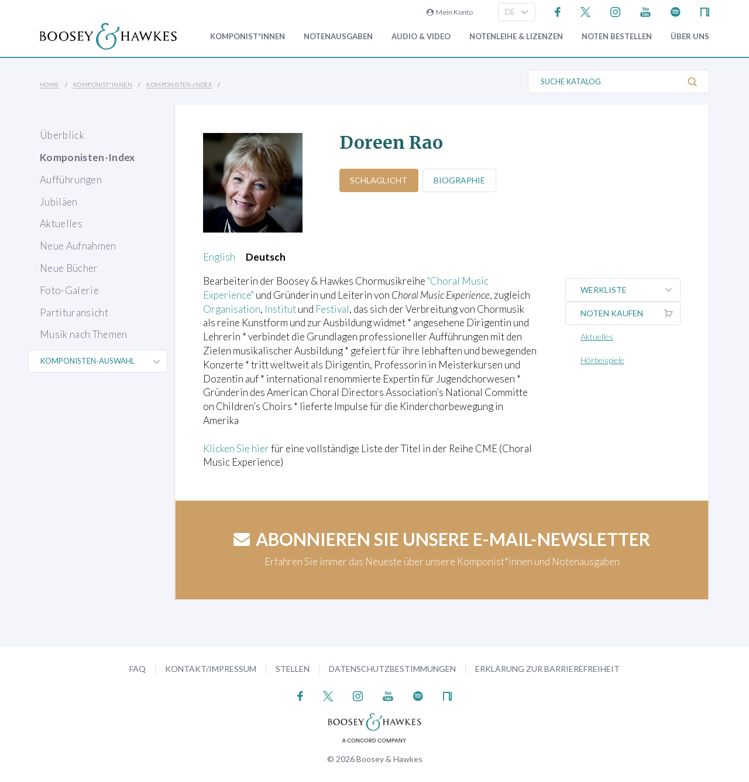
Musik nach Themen (84, 334)
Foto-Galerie (69, 290)
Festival (332, 309)
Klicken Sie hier (236, 448)
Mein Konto (450, 12)
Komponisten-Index (179, 84)
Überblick (62, 135)
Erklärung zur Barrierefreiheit (547, 669)
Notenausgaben (338, 36)
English (219, 257)
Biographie (460, 180)
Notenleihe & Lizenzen (516, 36)
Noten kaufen (630, 313)
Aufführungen (71, 179)
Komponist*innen (247, 36)
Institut (280, 309)
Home (49, 84)
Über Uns (690, 36)
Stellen (293, 669)
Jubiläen (59, 202)
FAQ (137, 669)
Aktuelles (61, 223)
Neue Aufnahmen (78, 246)
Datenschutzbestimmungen (392, 669)
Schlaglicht (379, 180)
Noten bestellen (617, 36)
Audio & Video (421, 36)
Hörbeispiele (602, 360)
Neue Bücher (69, 268)
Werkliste (630, 290)
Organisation (231, 309)
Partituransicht (74, 312)
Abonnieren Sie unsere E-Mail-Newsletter (441, 538)
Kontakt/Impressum (210, 669)
